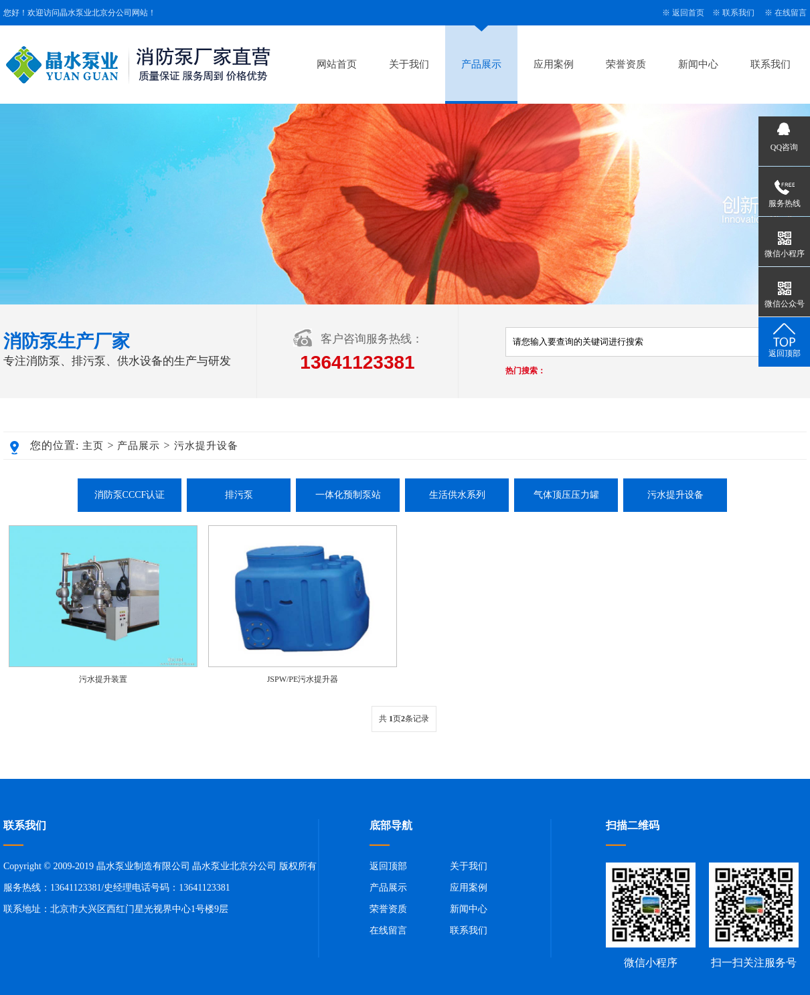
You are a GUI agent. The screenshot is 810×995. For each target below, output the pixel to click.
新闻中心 (698, 64)
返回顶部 (388, 866)
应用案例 (554, 64)
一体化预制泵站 (348, 495)
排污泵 (239, 495)
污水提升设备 (206, 445)
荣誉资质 (626, 64)
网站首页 (337, 64)
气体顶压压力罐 (566, 495)
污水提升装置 (103, 679)
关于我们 (409, 64)
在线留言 (791, 12)
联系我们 (738, 12)
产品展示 (481, 64)
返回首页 (688, 12)
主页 (93, 445)
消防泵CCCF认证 (129, 495)
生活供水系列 (457, 495)
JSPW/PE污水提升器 (303, 679)
